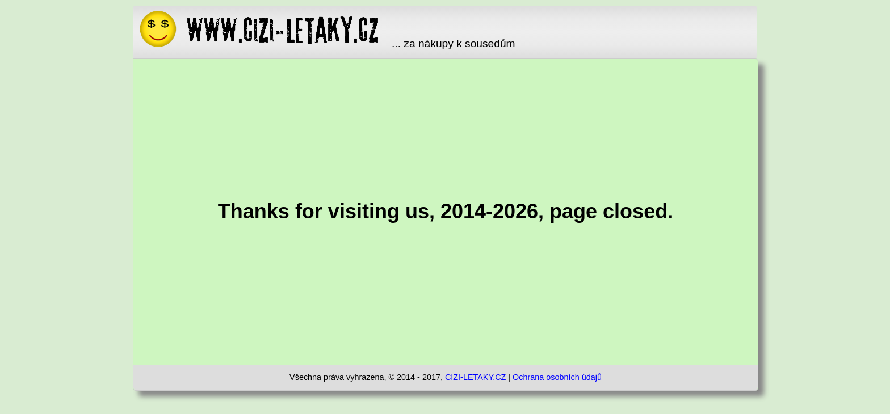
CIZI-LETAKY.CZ (475, 377)
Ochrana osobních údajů (557, 377)
